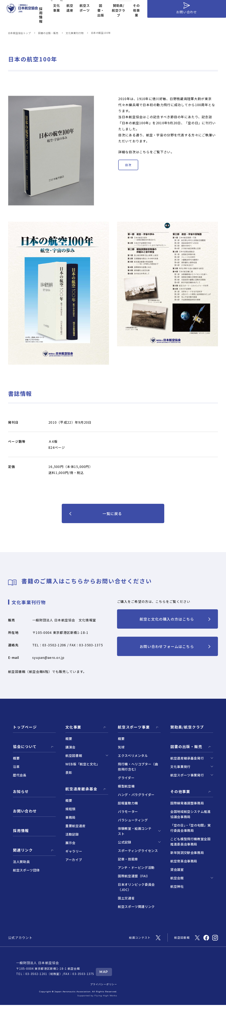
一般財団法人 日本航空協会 (37, 962)
